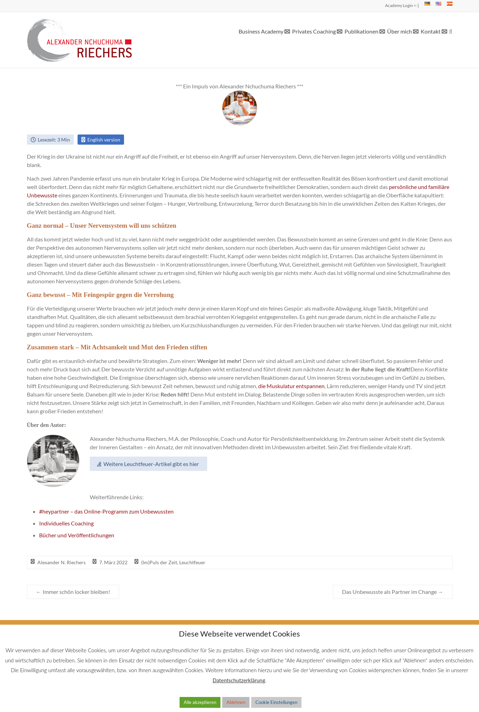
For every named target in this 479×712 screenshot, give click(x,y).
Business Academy (261, 31)
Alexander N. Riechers (61, 562)
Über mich (399, 31)
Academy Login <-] (402, 5)
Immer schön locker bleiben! (73, 591)
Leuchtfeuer (192, 562)
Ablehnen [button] (235, 702)
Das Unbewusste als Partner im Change (392, 591)
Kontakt (431, 31)
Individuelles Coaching (66, 523)
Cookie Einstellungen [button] (276, 702)
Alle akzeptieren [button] (200, 702)
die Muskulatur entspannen (291, 386)
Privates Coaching (314, 31)
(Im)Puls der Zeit (159, 562)
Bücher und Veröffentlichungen (76, 535)
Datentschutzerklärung (238, 680)
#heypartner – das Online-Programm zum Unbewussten (106, 511)
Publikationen (361, 31)
